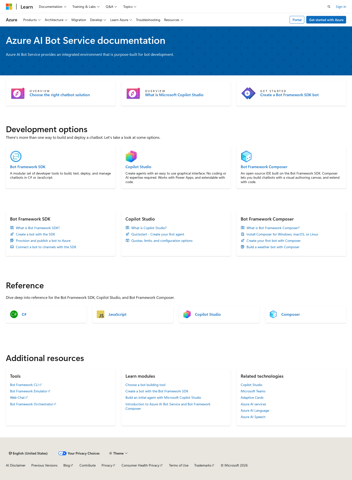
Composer (290, 314)
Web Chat (17, 397)
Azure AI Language (255, 410)
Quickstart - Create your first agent (157, 234)
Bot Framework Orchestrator (31, 404)
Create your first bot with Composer (274, 240)
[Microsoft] (9, 6)
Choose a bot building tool (145, 384)
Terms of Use (178, 465)
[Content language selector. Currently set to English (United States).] (28, 453)
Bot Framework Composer (264, 166)
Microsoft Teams (253, 391)
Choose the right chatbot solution (60, 94)
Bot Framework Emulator (28, 391)
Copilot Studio (138, 166)
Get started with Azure (326, 19)
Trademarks (202, 465)
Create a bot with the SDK (35, 234)
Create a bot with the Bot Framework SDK (156, 391)
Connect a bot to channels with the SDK (46, 247)
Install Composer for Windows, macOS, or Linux (282, 234)
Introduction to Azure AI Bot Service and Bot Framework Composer (167, 406)
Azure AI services (253, 404)
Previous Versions (44, 465)
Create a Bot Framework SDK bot (289, 94)
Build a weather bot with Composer (273, 247)
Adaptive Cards (252, 397)
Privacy (107, 465)
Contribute (87, 465)
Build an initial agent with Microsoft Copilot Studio (163, 397)
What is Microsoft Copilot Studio (174, 94)
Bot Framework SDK (27, 166)
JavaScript (117, 314)
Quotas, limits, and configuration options (162, 240)
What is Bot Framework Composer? (273, 228)
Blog (66, 465)
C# (24, 314)
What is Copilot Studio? (149, 228)
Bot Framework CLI (24, 384)
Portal (297, 19)
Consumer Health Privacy (140, 465)
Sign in (341, 6)
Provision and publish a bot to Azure (43, 240)
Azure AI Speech (253, 416)
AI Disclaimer (15, 465)
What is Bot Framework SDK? (38, 228)
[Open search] (329, 6)
